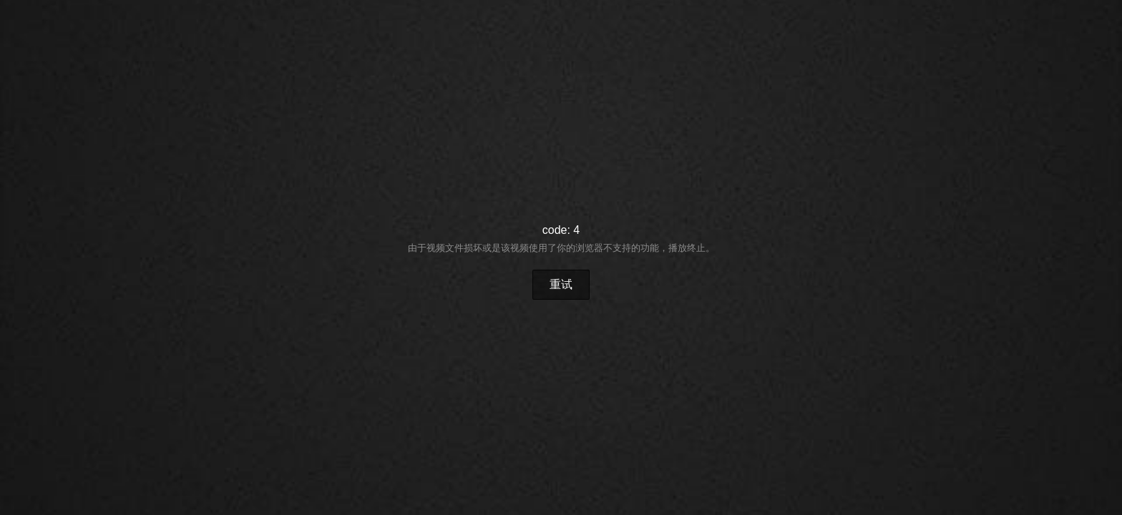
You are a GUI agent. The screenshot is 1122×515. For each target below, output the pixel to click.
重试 (561, 284)
